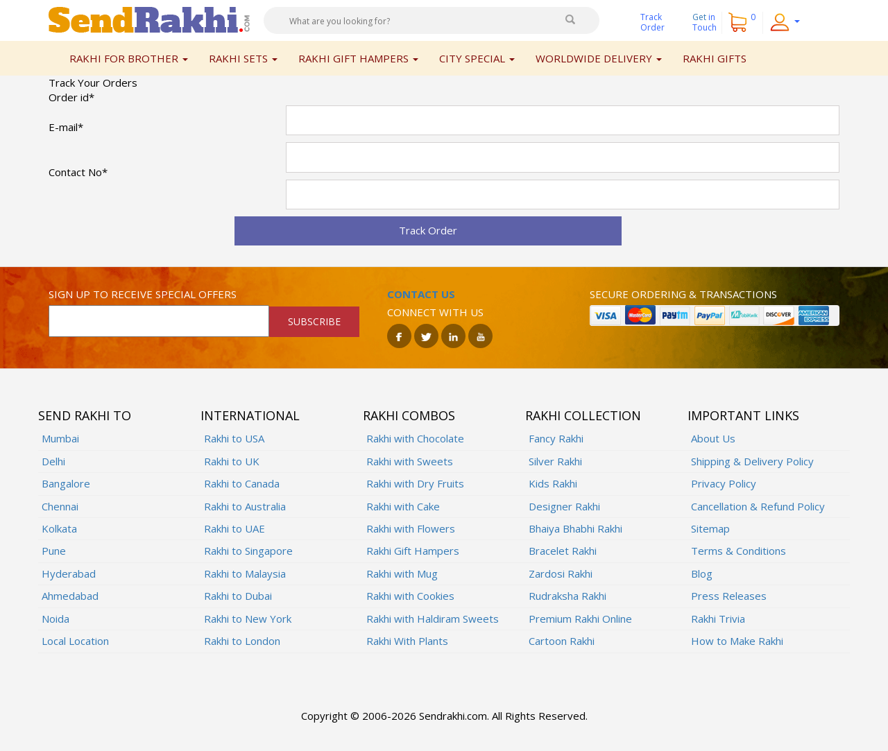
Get (704, 22)
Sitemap (710, 528)
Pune (54, 551)
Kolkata (59, 528)
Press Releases (729, 596)
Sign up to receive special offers (143, 294)
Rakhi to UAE (234, 528)
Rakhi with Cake (403, 506)
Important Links (743, 415)
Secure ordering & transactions (683, 294)
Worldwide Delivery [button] (599, 58)
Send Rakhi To (84, 415)
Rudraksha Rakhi (567, 596)
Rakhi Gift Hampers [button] (358, 58)
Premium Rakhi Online (580, 618)
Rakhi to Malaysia (245, 573)
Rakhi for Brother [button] (128, 58)
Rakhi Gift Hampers (412, 551)
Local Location (75, 641)
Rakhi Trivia (718, 618)
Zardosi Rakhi (560, 573)
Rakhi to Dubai (238, 596)
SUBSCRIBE (314, 321)
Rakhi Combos (409, 415)
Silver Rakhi (555, 461)
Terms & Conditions (738, 551)
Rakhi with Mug (402, 573)
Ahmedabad (70, 596)
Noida (55, 618)
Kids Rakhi (553, 483)
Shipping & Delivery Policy (752, 461)
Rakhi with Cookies (410, 596)
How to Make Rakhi (737, 641)
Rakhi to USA (234, 438)
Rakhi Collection (583, 415)
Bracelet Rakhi (563, 551)
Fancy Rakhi (556, 438)
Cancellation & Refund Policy (758, 506)
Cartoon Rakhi (562, 641)
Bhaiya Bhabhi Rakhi (575, 528)
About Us (713, 438)
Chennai (60, 506)
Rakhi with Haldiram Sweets (432, 618)
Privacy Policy (723, 483)
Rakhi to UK (231, 461)
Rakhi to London (242, 641)
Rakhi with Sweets (409, 461)
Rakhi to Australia (245, 506)
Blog (701, 573)
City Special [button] (477, 58)
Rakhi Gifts (714, 58)
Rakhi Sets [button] (243, 58)
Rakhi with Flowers (410, 528)
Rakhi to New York (247, 618)
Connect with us (435, 312)
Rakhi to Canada (242, 483)
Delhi (53, 461)
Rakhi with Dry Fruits (415, 483)
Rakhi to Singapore (248, 551)
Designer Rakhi (564, 506)
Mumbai (60, 438)
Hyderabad (69, 573)
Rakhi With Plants (407, 641)
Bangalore (66, 483)
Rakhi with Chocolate (415, 438)
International (250, 415)
